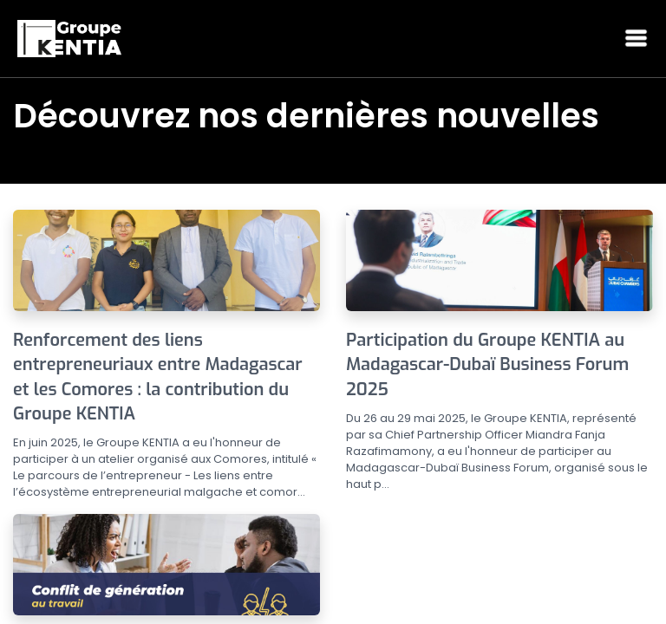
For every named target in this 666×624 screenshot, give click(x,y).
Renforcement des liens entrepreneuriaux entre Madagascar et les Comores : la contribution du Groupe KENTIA (158, 377)
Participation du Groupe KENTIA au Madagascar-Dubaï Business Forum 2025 (487, 364)
